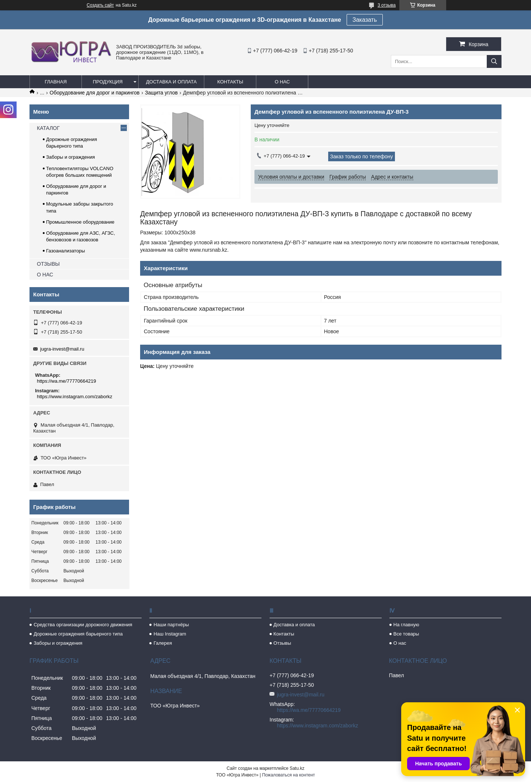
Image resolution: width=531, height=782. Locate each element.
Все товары (406, 634)
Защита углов (161, 93)
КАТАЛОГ (48, 128)
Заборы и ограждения (70, 157)
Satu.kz (296, 768)
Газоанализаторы (65, 251)
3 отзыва (387, 5)
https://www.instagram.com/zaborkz (74, 396)
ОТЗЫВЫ (48, 264)
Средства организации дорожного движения (83, 624)
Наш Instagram (169, 634)
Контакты (230, 82)
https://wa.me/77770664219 (66, 381)
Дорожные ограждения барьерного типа (78, 634)
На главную (406, 624)
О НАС (45, 275)
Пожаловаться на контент (288, 775)
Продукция (108, 82)
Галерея (162, 643)
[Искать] (494, 61)
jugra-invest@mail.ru (62, 349)
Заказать (365, 20)
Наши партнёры (171, 624)
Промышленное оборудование (80, 222)
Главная (56, 82)
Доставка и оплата (171, 82)
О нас (282, 82)
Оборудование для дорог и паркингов (95, 93)
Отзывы (282, 643)
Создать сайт (100, 5)
